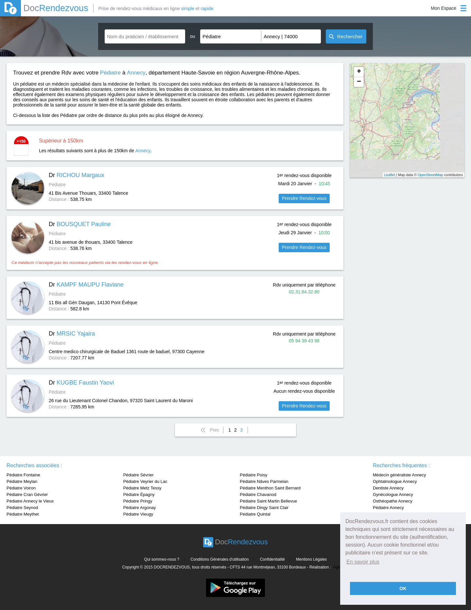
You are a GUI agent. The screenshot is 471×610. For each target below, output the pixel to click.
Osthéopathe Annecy (392, 501)
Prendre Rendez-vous (304, 198)
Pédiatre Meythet (23, 514)
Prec (214, 430)
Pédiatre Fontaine (23, 474)
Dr (76, 175)
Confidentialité (272, 559)
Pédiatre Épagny (139, 494)
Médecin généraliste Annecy (399, 474)
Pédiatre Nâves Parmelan (264, 481)
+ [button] (359, 72)
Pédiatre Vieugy (138, 514)
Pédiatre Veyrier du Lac (145, 481)
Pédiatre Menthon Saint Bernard (270, 488)
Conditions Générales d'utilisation (220, 559)
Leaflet (389, 175)
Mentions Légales (311, 559)
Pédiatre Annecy (388, 507)
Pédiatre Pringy (137, 501)
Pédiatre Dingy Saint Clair (264, 507)
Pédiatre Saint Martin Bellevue (268, 501)
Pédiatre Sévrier (138, 474)
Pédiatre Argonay (139, 507)
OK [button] (403, 588)
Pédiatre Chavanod (258, 494)
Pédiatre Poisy (253, 474)
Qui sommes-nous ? (161, 559)
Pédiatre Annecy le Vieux (30, 501)
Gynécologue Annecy (393, 494)
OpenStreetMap (430, 175)
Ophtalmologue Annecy (395, 481)
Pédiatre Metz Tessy (142, 488)
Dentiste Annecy (388, 488)
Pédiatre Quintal (255, 514)
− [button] (359, 82)
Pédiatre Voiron (21, 488)
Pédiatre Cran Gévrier (27, 494)
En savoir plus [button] (362, 562)
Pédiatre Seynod (22, 507)
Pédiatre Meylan (22, 481)
